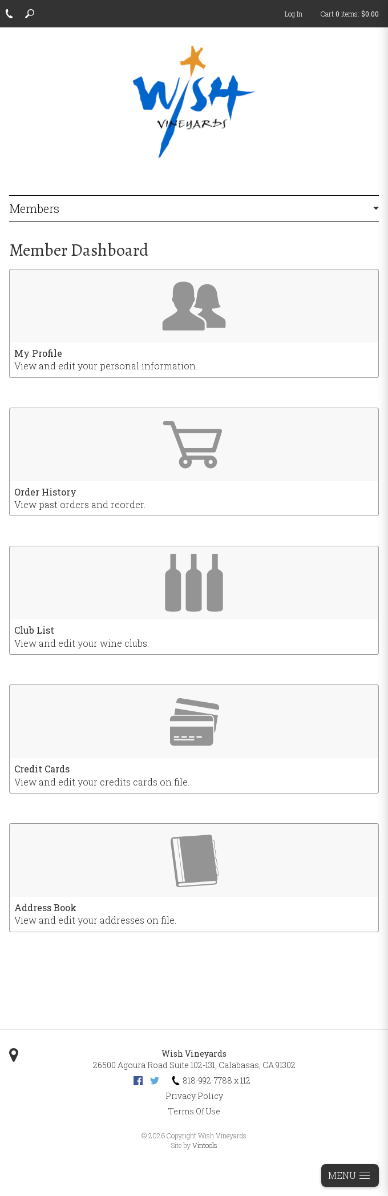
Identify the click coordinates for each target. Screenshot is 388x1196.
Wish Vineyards (194, 1053)
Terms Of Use (194, 1111)
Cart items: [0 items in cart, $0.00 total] (350, 13)
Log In (293, 13)
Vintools (204, 1145)
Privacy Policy (194, 1095)
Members (34, 208)
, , (194, 1065)
